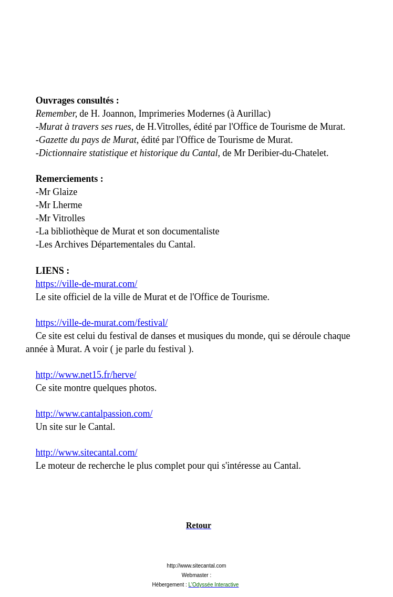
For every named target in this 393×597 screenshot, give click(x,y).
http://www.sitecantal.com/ (87, 452)
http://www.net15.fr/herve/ (86, 374)
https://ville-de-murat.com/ (86, 284)
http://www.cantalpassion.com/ (94, 413)
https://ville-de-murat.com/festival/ (102, 322)
